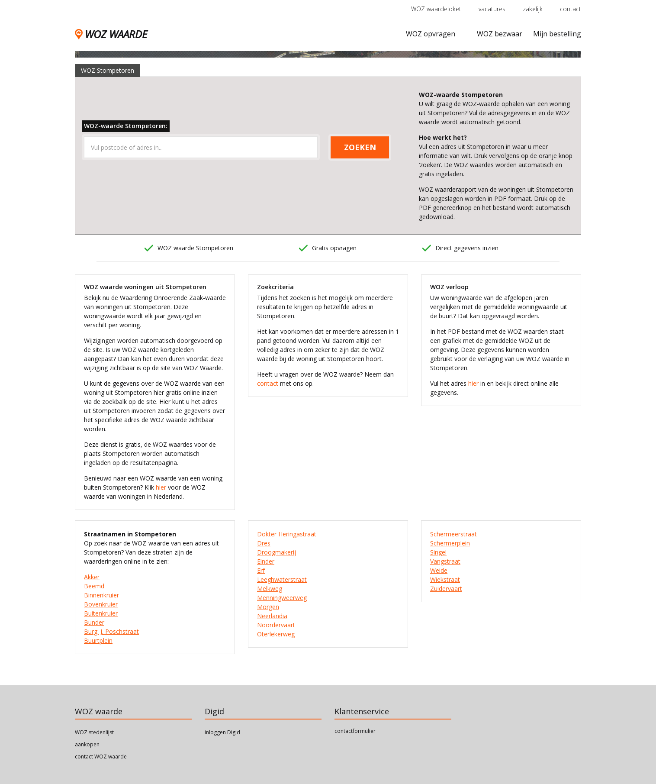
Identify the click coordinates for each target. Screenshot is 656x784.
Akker (92, 577)
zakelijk (533, 9)
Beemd (94, 586)
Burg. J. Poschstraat (111, 631)
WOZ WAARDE (111, 34)
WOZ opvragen (430, 34)
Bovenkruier (101, 604)
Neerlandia (272, 616)
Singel (438, 552)
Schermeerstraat (453, 534)
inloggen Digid (222, 732)
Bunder (94, 622)
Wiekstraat (445, 579)
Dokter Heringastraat (286, 534)
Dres (263, 543)
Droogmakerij (276, 552)
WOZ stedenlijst (94, 732)
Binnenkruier (101, 595)
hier (161, 487)
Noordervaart (276, 625)
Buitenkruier (101, 613)
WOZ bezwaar (499, 34)
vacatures (492, 9)
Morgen (268, 607)
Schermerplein (450, 543)
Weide (438, 570)
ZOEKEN (360, 147)
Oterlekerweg (276, 634)
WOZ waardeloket (436, 9)
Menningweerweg (282, 598)
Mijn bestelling (557, 34)
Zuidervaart (446, 588)
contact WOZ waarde (101, 756)
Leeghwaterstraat (282, 579)
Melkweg (269, 588)
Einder (265, 561)
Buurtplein (98, 640)
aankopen (87, 744)
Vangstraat (445, 561)
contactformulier (355, 731)
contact (570, 9)
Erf (261, 570)
